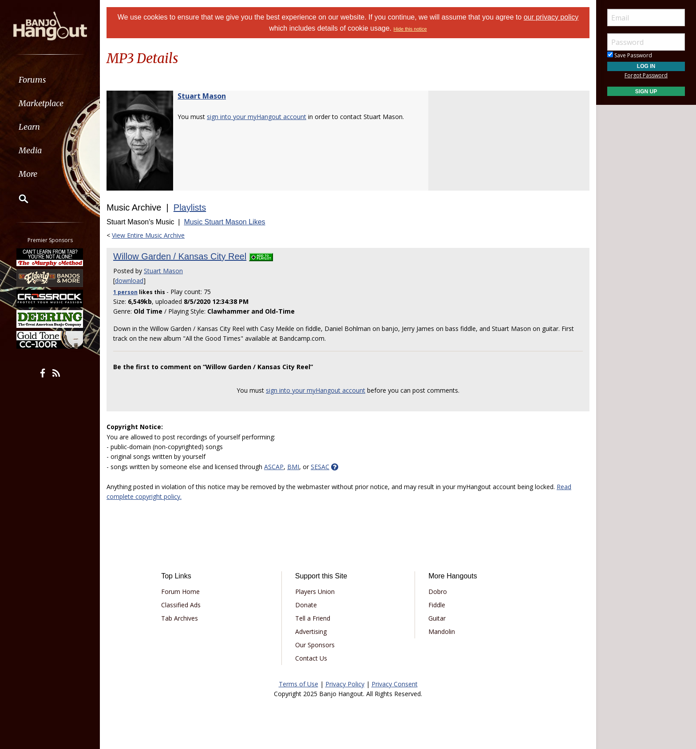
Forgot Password (646, 75)
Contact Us (311, 658)
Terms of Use (298, 684)
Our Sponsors (315, 645)
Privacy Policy (344, 684)
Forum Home (180, 591)
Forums (32, 80)
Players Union (315, 591)
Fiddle (436, 605)
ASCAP (274, 466)
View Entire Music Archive (148, 235)
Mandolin (441, 631)
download (129, 280)
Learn (29, 127)
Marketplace (41, 103)
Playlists (190, 207)
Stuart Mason (202, 96)
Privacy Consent (395, 684)
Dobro (437, 591)
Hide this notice (410, 29)
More (28, 174)
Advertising (311, 631)
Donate (306, 605)
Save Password (629, 55)
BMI (293, 466)
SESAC (320, 466)
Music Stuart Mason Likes (224, 222)
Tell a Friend (312, 618)
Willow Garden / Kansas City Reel (179, 256)
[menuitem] (50, 80)
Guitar (437, 618)
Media (30, 150)
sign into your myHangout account (256, 116)
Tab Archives (179, 618)
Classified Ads (181, 605)
